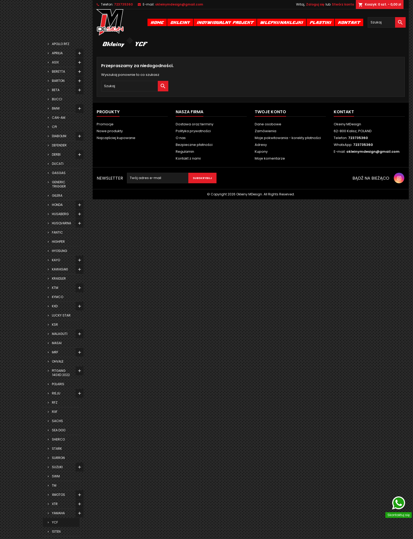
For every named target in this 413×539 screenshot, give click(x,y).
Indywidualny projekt (225, 22)
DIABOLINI (59, 136)
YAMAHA (58, 513)
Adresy (261, 144)
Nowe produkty (110, 130)
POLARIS (58, 384)
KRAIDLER (59, 278)
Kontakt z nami (188, 158)
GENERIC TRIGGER (59, 184)
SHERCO (58, 439)
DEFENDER (59, 145)
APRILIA (57, 53)
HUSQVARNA (61, 223)
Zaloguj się (315, 4)
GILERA (57, 195)
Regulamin (185, 151)
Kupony (261, 151)
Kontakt (349, 22)
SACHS (57, 421)
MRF (55, 352)
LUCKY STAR (61, 315)
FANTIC (57, 232)
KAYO (56, 260)
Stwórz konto (343, 4)
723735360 (123, 4)
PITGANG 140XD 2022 (61, 372)
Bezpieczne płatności (194, 144)
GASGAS (59, 173)
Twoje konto (270, 112)
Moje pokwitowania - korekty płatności (288, 137)
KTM (55, 287)
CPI (54, 127)
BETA (56, 90)
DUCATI (57, 163)
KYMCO (57, 297)
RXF (54, 411)
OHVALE (57, 361)
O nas (181, 137)
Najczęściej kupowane (116, 137)
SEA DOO (58, 430)
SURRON (58, 458)
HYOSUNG (59, 251)
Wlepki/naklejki (281, 22)
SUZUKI (57, 467)
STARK (57, 448)
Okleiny (180, 22)
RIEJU (56, 393)
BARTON (58, 80)
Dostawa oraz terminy (194, 124)
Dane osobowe (268, 124)
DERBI (56, 154)
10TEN (56, 531)
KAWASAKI (60, 269)
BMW (56, 108)
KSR (55, 324)
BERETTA (58, 71)
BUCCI (57, 99)
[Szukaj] (387, 22)
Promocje (105, 124)
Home (157, 22)
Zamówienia (265, 130)
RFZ (54, 402)
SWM (56, 476)
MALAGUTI (59, 334)
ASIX (55, 62)
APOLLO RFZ (60, 44)
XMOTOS (58, 494)
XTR (55, 504)
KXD (55, 306)
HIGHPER (58, 241)
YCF (55, 522)
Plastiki (320, 22)
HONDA (57, 204)
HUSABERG (60, 214)
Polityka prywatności (193, 130)
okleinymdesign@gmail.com (179, 4)
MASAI (57, 343)
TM (54, 485)
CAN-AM (58, 117)
